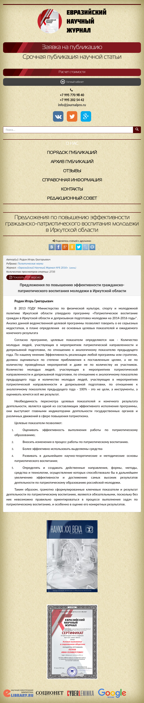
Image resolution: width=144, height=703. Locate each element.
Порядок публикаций (72, 153)
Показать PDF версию (25, 277)
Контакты (72, 189)
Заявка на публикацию (72, 47)
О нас (72, 143)
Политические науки (30, 263)
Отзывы (72, 171)
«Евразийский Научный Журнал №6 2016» (46, 267)
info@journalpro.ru (72, 105)
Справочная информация (72, 180)
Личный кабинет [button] (72, 81)
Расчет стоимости (72, 72)
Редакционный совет (72, 198)
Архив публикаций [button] (72, 162)
